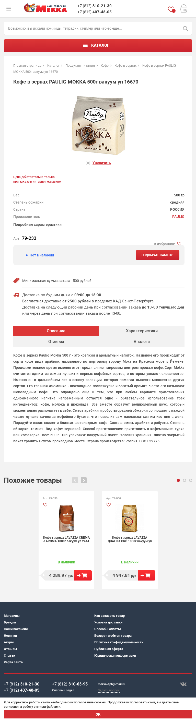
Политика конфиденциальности (118, 642)
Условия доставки (108, 622)
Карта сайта (13, 662)
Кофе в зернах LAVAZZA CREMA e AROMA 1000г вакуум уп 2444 (66, 539)
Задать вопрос (109, 690)
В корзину (83, 575)
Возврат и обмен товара (113, 635)
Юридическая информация (115, 655)
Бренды (10, 622)
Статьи (9, 655)
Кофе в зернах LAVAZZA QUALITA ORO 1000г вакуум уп (130, 539)
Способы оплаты (107, 629)
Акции (9, 642)
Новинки (10, 635)
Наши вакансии (16, 629)
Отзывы (10, 649)
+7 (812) (94, 6)
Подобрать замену (157, 255)
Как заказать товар (109, 616)
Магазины (12, 616)
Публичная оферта (108, 649)
